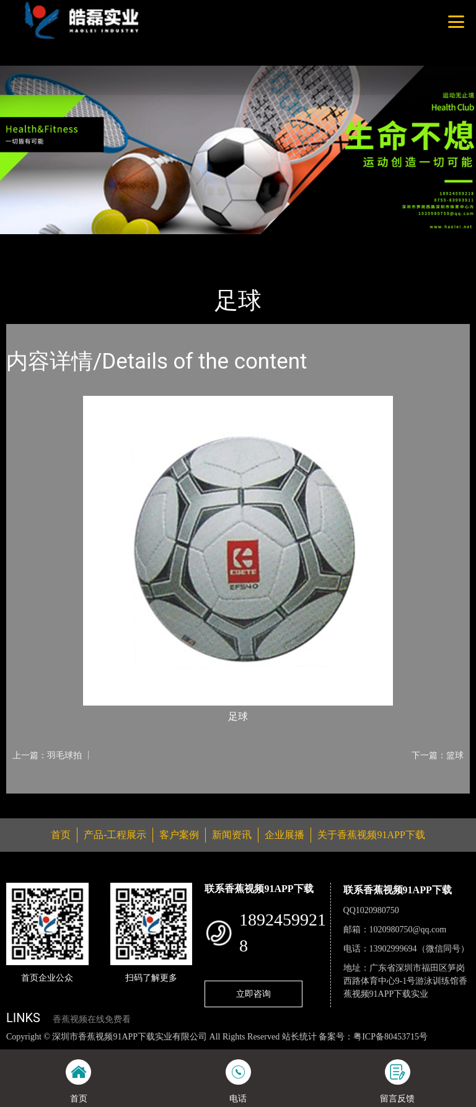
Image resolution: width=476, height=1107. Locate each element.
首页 (28, 242)
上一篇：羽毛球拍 (47, 755)
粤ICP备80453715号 (390, 1036)
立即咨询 (253, 994)
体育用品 (142, 242)
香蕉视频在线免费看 (92, 1019)
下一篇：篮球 (438, 755)
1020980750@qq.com (408, 929)
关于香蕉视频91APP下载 (371, 834)
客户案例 (179, 834)
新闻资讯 (232, 834)
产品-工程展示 (80, 242)
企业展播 (284, 834)
